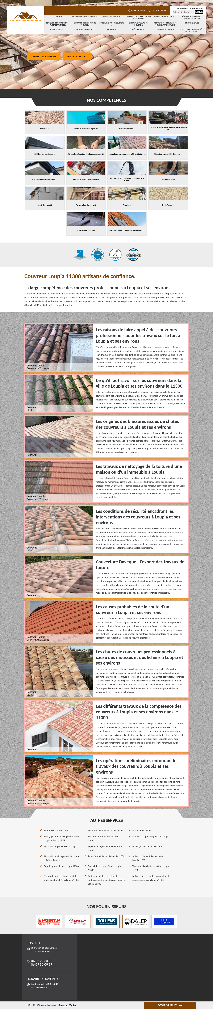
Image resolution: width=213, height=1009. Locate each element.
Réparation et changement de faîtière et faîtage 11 (57, 24)
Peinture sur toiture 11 (112, 16)
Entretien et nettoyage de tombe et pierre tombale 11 (138, 18)
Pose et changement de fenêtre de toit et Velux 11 (192, 30)
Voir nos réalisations (44, 56)
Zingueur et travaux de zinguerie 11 (138, 24)
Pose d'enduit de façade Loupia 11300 (106, 856)
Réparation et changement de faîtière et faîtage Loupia (61, 858)
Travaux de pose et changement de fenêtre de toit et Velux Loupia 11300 (61, 878)
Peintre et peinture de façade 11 (84, 16)
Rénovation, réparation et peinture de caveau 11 (192, 18)
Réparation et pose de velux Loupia (60, 846)
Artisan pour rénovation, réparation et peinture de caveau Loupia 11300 (150, 878)
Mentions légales (67, 1005)
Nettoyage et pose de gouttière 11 (111, 24)
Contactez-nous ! (77, 56)
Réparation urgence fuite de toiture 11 (85, 24)
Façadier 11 (111, 29)
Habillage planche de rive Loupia (147, 846)
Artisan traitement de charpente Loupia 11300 (147, 858)
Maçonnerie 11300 (141, 830)
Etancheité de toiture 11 (165, 29)
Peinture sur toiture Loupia (56, 830)
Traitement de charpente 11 (85, 29)
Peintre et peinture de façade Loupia (105, 830)
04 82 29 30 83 (136, 10)
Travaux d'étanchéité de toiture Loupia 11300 (150, 868)
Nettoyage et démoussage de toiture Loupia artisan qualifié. (61, 838)
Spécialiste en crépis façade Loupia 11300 (104, 868)
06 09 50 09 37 (157, 10)
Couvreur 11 (58, 16)
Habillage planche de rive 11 (165, 16)
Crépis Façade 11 (138, 29)
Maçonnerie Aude (192, 23)
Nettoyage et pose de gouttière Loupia (150, 836)
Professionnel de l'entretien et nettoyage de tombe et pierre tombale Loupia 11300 (106, 880)
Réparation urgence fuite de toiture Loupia (105, 848)
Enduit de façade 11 (57, 29)
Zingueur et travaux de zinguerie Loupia (103, 838)
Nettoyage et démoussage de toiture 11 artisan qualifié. (165, 24)
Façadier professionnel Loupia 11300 (61, 866)
